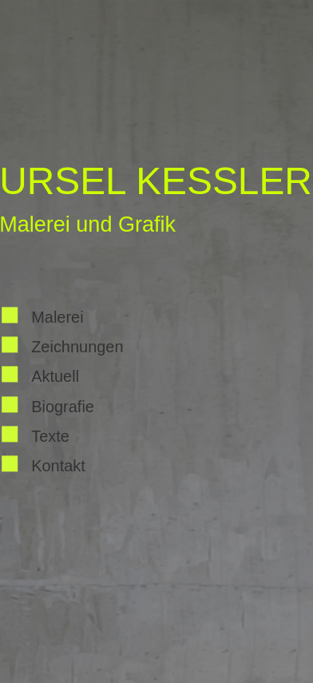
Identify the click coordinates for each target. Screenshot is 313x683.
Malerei (57, 317)
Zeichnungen (77, 346)
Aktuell (55, 377)
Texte (50, 436)
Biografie (62, 406)
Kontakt (58, 466)
